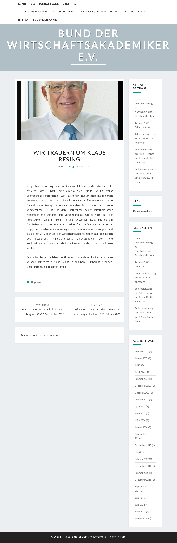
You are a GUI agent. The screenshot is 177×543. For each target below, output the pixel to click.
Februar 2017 (142, 459)
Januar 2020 (141, 427)
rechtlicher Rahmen (63, 11)
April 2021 (140, 406)
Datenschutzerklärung (45, 19)
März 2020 (140, 420)
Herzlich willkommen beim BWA (33, 11)
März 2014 (140, 511)
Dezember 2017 (143, 445)
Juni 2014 (140, 504)
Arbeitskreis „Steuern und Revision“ (99, 11)
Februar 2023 (142, 399)
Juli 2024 (139, 365)
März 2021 (140, 413)
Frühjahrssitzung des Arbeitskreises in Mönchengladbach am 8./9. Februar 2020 (96, 309)
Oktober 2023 (142, 392)
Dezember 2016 (143, 465)
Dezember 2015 (143, 479)
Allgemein (36, 282)
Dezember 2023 (143, 385)
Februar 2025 (142, 351)
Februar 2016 (142, 472)
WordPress (99, 536)
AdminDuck (82, 166)
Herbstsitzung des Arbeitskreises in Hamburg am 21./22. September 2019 (42, 309)
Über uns (129, 11)
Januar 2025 (141, 358)
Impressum (23, 19)
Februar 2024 (142, 378)
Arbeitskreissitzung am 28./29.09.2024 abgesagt (145, 138)
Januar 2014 (141, 518)
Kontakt (142, 11)
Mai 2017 (139, 452)
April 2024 (140, 371)
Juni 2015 (140, 497)
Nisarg (122, 536)
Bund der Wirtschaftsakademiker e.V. (47, 4)
